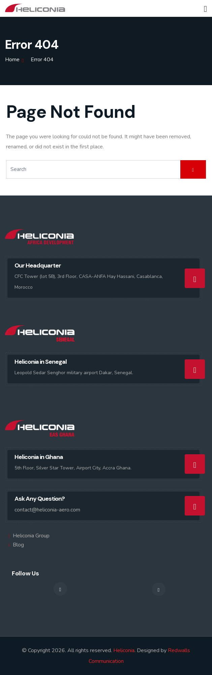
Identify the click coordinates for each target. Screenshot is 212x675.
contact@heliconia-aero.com (47, 509)
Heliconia (123, 650)
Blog (18, 544)
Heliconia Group (31, 535)
